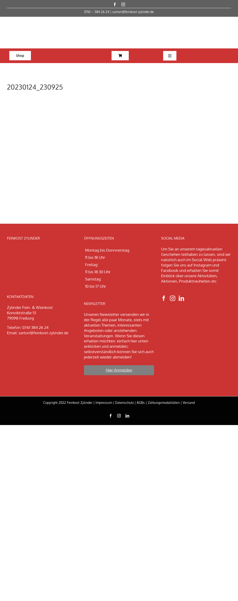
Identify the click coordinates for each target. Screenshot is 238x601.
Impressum (104, 403)
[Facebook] (163, 298)
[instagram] (123, 4)
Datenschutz (124, 403)
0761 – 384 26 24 (96, 12)
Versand (189, 403)
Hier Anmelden (119, 370)
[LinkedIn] (181, 298)
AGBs (141, 403)
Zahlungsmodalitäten (164, 403)
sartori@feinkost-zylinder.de (133, 12)
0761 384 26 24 (35, 327)
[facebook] (115, 4)
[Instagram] (172, 298)
